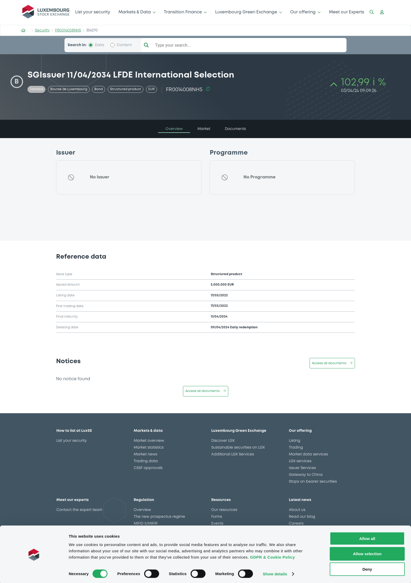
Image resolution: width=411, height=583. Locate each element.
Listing (294, 440)
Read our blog (302, 516)
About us (297, 509)
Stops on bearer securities (313, 481)
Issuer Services (302, 468)
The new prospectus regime (159, 516)
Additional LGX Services (232, 454)
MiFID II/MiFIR (146, 523)
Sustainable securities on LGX (238, 447)
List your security (92, 12)
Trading (296, 447)
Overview (142, 509)
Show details (275, 572)
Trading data (146, 461)
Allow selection (367, 552)
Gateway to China (306, 474)
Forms (216, 516)
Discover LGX (223, 440)
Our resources (224, 509)
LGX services (300, 461)
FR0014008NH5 (68, 30)
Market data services (308, 454)
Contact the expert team (79, 509)
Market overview (149, 440)
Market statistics (149, 447)
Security (42, 30)
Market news (145, 454)
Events (217, 523)
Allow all (367, 537)
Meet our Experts (346, 12)
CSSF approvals (148, 468)
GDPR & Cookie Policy (272, 555)
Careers (296, 523)
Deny (367, 568)
